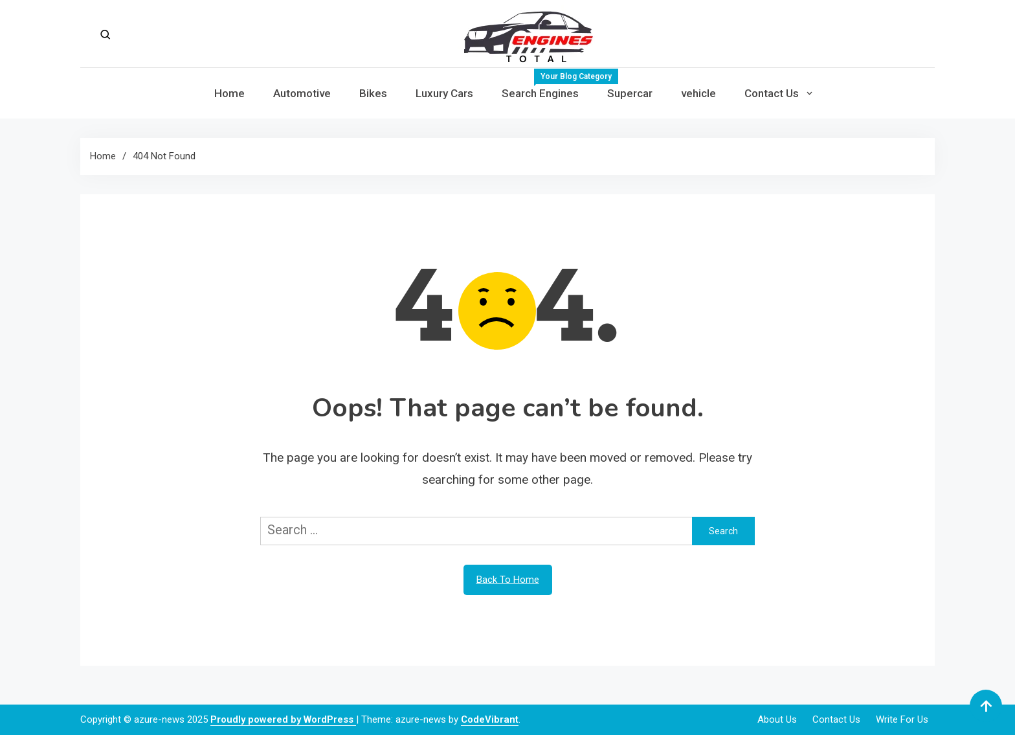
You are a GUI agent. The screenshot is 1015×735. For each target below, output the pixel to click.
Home (229, 93)
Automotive (302, 93)
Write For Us (902, 719)
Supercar (629, 93)
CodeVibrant (490, 719)
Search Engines (547, 84)
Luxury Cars (444, 93)
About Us (777, 719)
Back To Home (507, 579)
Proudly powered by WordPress (283, 719)
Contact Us (771, 93)
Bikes (373, 93)
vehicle (698, 93)
